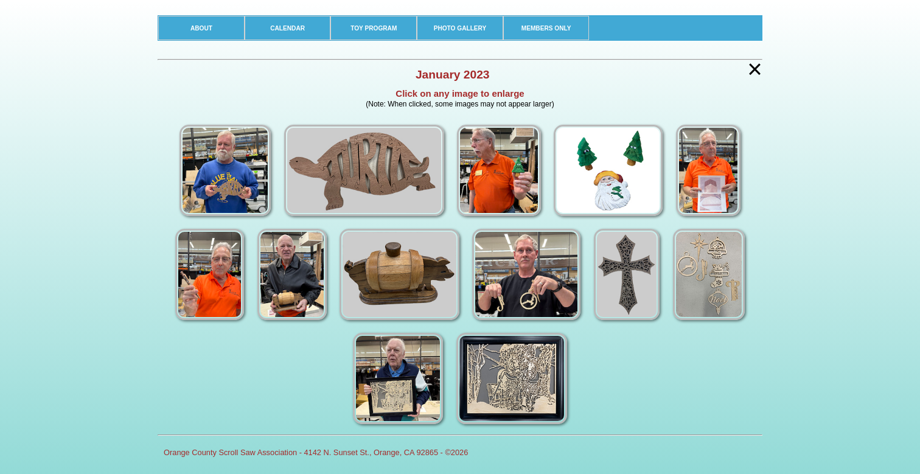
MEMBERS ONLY (546, 28)
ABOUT (201, 28)
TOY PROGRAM (373, 28)
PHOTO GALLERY (460, 28)
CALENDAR (287, 28)
